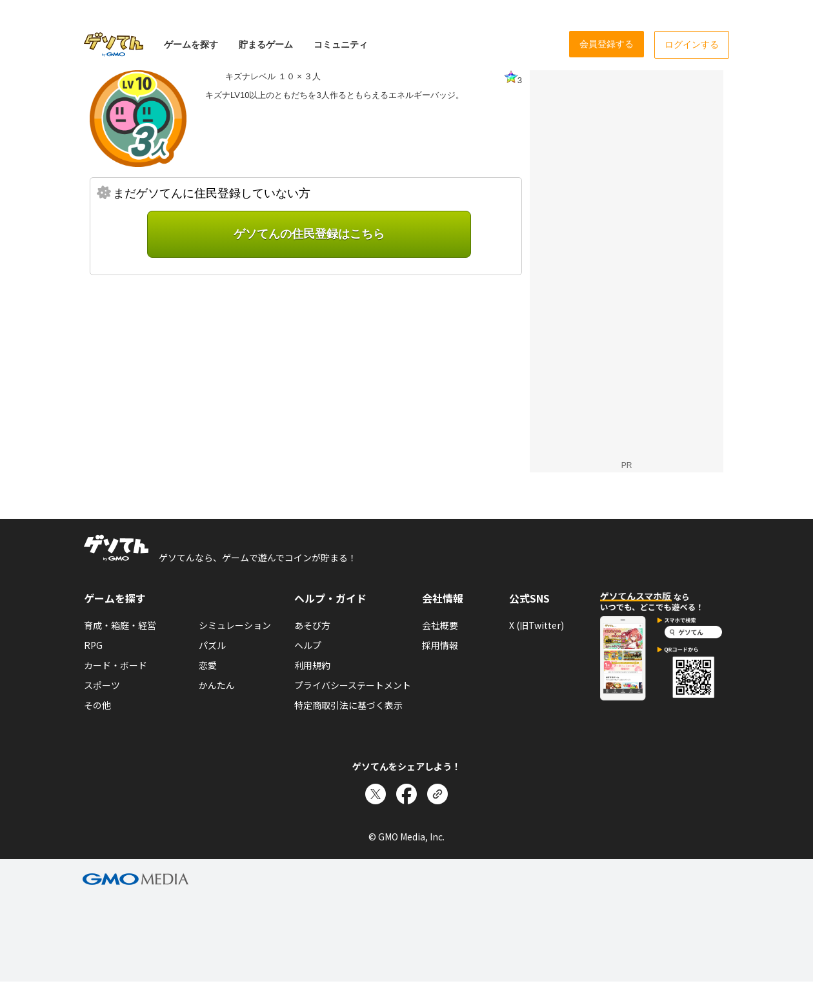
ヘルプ (307, 645)
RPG (93, 645)
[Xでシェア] (375, 794)
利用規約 (312, 665)
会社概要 (440, 625)
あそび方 (312, 625)
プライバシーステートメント (352, 685)
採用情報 (440, 645)
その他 (97, 705)
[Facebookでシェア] (406, 794)
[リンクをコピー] (437, 794)
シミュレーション (235, 625)
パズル (212, 645)
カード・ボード (115, 665)
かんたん (217, 685)
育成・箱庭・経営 (120, 625)
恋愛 (208, 665)
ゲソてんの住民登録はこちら (309, 234)
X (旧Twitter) (536, 625)
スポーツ (102, 685)
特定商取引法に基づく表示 (348, 705)
